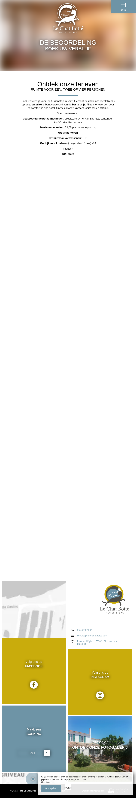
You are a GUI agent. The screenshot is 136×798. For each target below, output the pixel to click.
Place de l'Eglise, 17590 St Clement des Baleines (97, 642)
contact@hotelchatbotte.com (92, 635)
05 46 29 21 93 (84, 630)
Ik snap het (51, 788)
